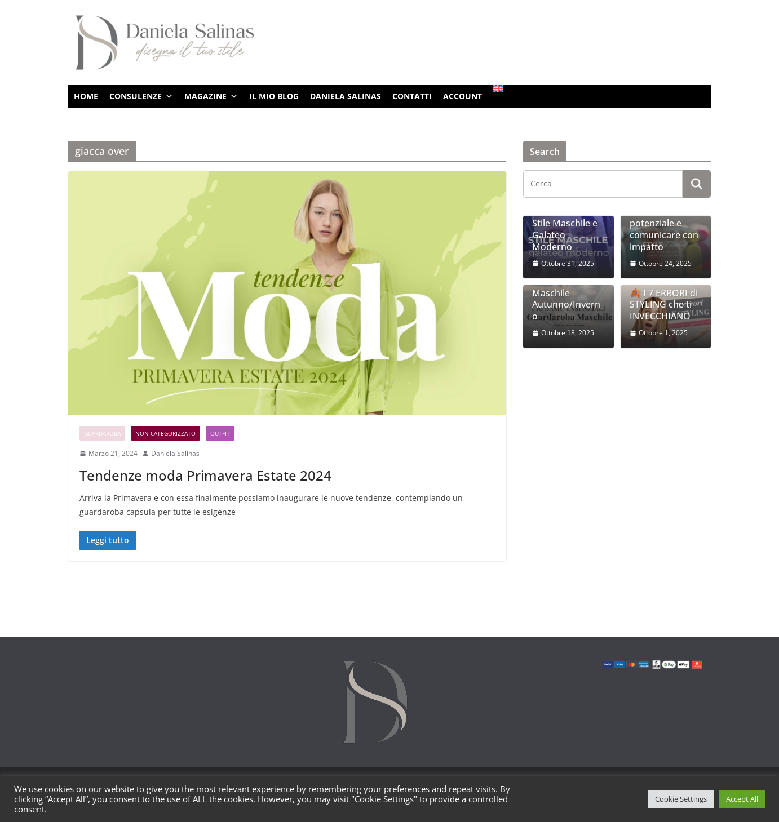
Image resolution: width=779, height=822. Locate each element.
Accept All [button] (742, 799)
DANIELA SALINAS (345, 96)
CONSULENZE (141, 96)
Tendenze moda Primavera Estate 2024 (205, 475)
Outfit (220, 433)
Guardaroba (102, 433)
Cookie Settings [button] (681, 799)
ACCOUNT (462, 96)
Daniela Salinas (175, 453)
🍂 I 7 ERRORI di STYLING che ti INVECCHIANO (664, 304)
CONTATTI (412, 96)
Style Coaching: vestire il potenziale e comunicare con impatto (664, 223)
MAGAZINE (211, 96)
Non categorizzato (165, 433)
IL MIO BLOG (274, 96)
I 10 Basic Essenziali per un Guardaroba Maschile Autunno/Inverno (568, 287)
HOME (86, 96)
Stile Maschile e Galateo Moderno (564, 234)
